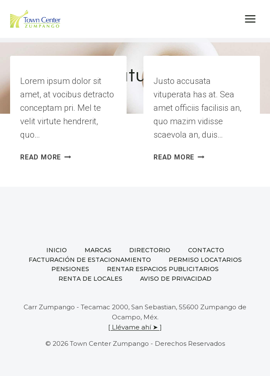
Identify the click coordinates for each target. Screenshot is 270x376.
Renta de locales (90, 278)
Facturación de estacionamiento (90, 260)
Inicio (56, 250)
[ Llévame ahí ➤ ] (135, 327)
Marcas (98, 250)
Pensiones (70, 269)
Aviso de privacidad (176, 278)
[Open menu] (250, 18)
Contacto (206, 250)
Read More (45, 157)
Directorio (149, 250)
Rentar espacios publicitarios (163, 269)
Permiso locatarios (205, 260)
